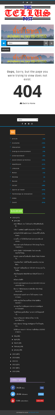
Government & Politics (21, 160)
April (15, 339)
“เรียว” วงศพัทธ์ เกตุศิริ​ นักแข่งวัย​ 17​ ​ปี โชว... (28, 230)
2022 (14, 364)
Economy (16, 143)
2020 (14, 371)
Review (15, 177)
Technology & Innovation (22, 194)
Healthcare (16, 164)
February (17, 346)
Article (15, 139)
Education (16, 147)
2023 (14, 361)
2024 (14, 358)
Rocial (14, 181)
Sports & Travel (18, 190)
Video (14, 198)
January (16, 350)
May (15, 336)
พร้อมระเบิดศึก (18, 280)
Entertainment (18, 156)
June (15, 221)
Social (14, 185)
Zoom (14, 202)
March (16, 343)
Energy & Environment (21, 151)
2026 (14, 218)
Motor (14, 173)
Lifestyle (15, 168)
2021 (14, 368)
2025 (14, 354)
